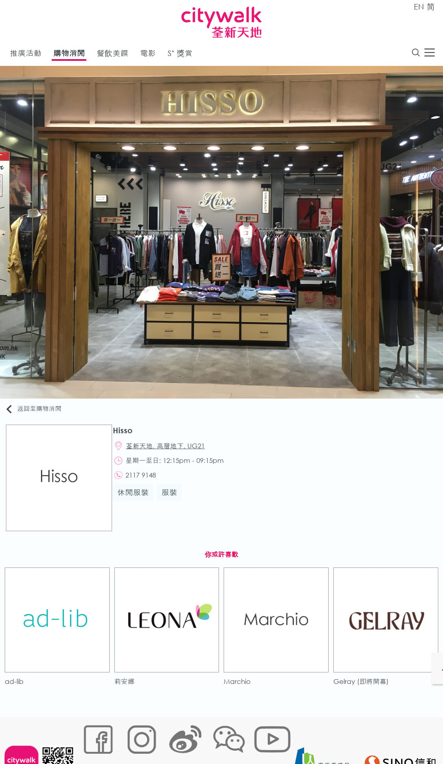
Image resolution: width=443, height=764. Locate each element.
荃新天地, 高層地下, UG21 (170, 449)
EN (419, 6)
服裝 (173, 498)
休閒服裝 (136, 498)
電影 (148, 54)
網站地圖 (91, 739)
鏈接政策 (160, 739)
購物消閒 (69, 54)
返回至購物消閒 (37, 411)
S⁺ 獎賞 (180, 54)
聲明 (242, 739)
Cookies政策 (125, 739)
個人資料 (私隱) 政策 (204, 739)
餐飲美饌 (112, 54)
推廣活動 (25, 54)
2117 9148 (145, 480)
